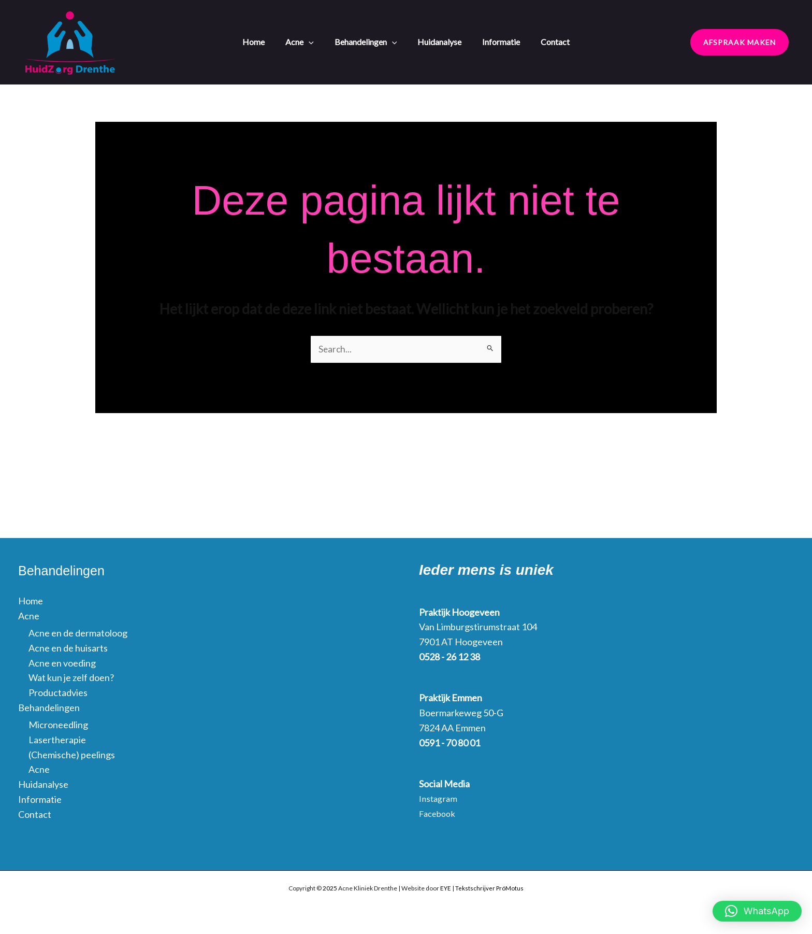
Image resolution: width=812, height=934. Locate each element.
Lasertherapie (57, 740)
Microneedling (58, 725)
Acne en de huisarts (68, 648)
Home (269, 41)
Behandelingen (371, 41)
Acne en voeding (62, 663)
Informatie (496, 41)
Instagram (439, 799)
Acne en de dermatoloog (77, 633)
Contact (544, 41)
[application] (319, 41)
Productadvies (58, 693)
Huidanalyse (439, 41)
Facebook (439, 813)
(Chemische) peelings (71, 755)
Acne (310, 41)
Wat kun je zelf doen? (71, 678)
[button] (739, 42)
